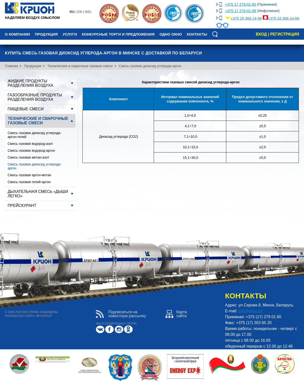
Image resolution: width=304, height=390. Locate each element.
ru (72, 12)
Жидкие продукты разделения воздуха (30, 83)
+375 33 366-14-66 (283, 18)
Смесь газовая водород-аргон (31, 150)
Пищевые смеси (26, 109)
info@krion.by (250, 311)
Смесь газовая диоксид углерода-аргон (34, 166)
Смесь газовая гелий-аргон (29, 182)
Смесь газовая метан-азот (28, 157)
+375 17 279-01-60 (240, 4)
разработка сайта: (20, 316)
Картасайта (176, 314)
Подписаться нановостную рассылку (121, 314)
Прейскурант (22, 205)
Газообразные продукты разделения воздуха (35, 97)
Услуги (70, 34)
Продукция (46, 34)
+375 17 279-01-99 (240, 11)
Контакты (197, 34)
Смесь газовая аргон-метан (29, 175)
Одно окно (170, 34)
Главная (11, 66)
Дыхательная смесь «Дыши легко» (38, 193)
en (79, 12)
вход (261, 34)
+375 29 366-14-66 (246, 18)
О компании (17, 34)
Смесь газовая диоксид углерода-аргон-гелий (34, 135)
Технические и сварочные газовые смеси (80, 66)
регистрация (284, 34)
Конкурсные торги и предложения (118, 34)
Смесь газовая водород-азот (30, 144)
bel (88, 12)
